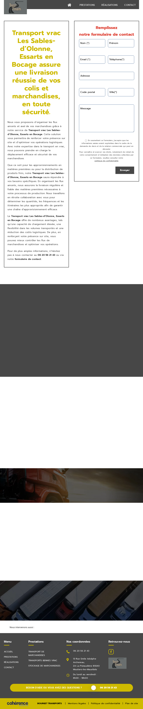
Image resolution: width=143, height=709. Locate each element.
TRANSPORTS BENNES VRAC (42, 660)
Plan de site (131, 703)
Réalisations (11, 662)
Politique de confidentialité (105, 703)
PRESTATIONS (11, 657)
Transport (34, 130)
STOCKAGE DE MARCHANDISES (44, 665)
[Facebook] (111, 651)
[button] (71, 627)
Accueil (8, 651)
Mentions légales (77, 703)
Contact (9, 667)
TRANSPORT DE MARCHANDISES (36, 653)
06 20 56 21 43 (81, 650)
